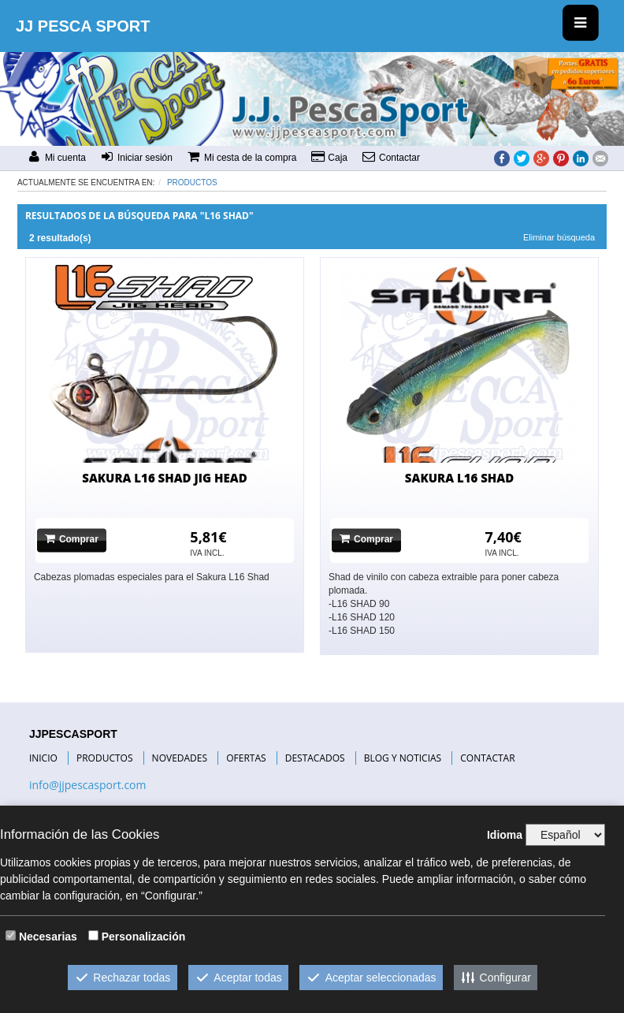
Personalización (144, 936)
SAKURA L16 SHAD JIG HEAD (164, 478)
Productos (192, 182)
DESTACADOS (315, 758)
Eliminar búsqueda (559, 237)
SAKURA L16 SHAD (459, 478)
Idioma (504, 835)
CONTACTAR (487, 758)
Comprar (71, 540)
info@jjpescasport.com (88, 784)
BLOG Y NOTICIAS (402, 758)
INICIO (43, 758)
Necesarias (48, 936)
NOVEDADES (179, 758)
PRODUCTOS (104, 758)
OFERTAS (246, 758)
